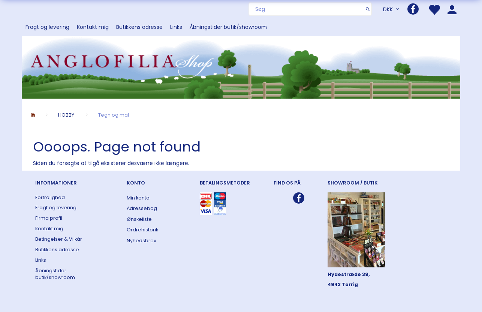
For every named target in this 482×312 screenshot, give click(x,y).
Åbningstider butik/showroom (228, 27)
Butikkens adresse (139, 27)
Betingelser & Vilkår (58, 239)
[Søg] (368, 9)
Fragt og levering (47, 27)
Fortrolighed (50, 197)
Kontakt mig (93, 27)
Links (176, 27)
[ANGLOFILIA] (241, 66)
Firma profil (48, 218)
